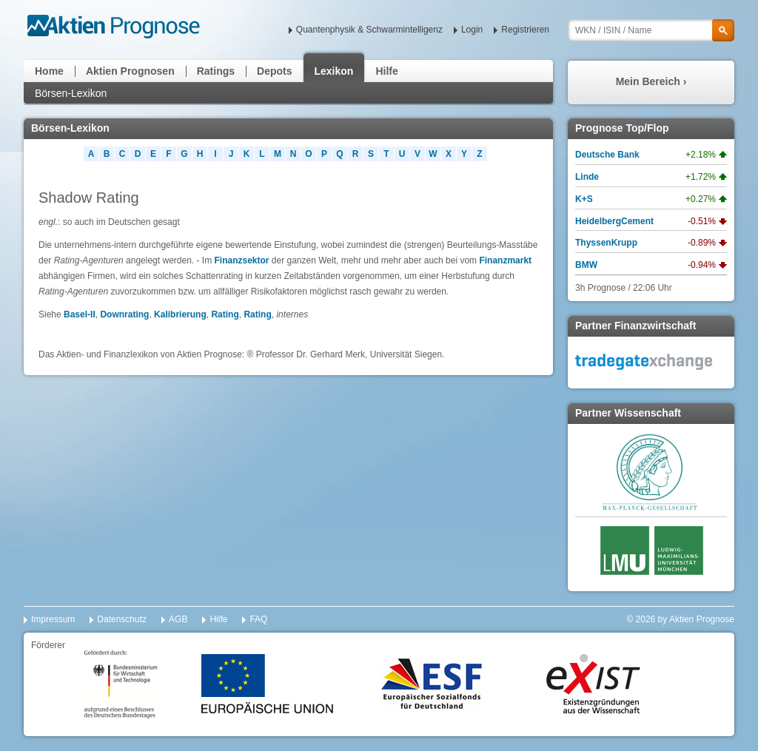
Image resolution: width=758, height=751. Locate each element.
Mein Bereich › (651, 81)
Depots (274, 71)
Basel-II (79, 314)
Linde (587, 177)
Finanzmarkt (505, 260)
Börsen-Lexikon (71, 93)
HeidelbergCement (614, 221)
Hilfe (386, 71)
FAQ (258, 619)
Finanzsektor (241, 260)
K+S (584, 199)
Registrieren (525, 29)
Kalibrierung (180, 314)
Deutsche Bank (607, 154)
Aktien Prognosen (130, 71)
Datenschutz (122, 619)
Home (49, 71)
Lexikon (334, 71)
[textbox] (651, 30)
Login (472, 29)
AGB (178, 619)
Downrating (124, 314)
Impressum (53, 619)
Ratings (216, 71)
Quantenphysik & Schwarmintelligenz (369, 29)
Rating (224, 314)
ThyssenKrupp (606, 243)
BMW (586, 265)
